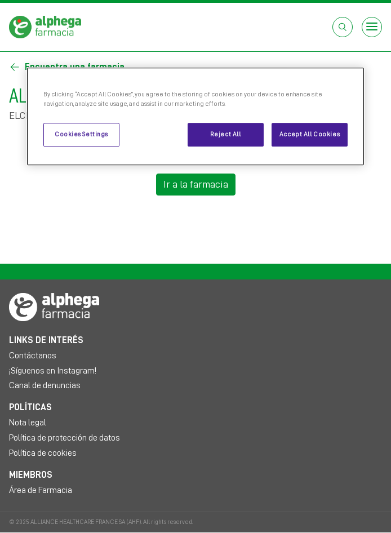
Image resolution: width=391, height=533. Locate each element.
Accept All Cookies (309, 134)
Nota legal (27, 422)
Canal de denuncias (45, 385)
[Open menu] (372, 27)
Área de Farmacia (40, 490)
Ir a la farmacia (195, 184)
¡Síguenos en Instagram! (52, 370)
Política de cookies (43, 453)
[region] (195, 116)
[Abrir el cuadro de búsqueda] (342, 27)
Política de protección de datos (64, 437)
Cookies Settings (81, 134)
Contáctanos (32, 355)
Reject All (225, 134)
